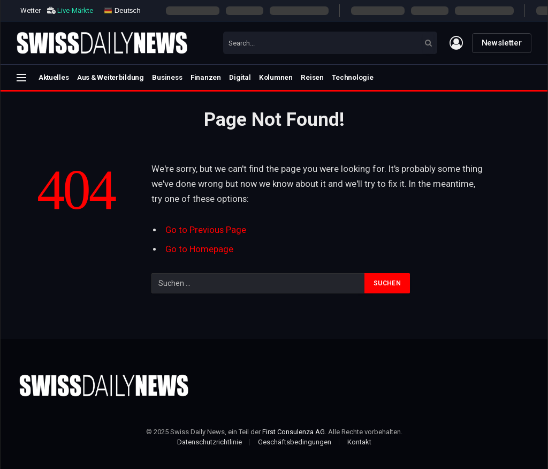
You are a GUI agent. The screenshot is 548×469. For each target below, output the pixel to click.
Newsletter (502, 43)
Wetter (30, 10)
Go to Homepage (199, 249)
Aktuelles (54, 77)
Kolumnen (276, 77)
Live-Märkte (75, 10)
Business (167, 77)
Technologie (352, 77)
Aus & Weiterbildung (110, 77)
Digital (239, 77)
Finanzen (206, 77)
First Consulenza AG (293, 432)
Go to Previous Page (205, 230)
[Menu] (21, 77)
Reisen (312, 77)
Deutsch (122, 10)
